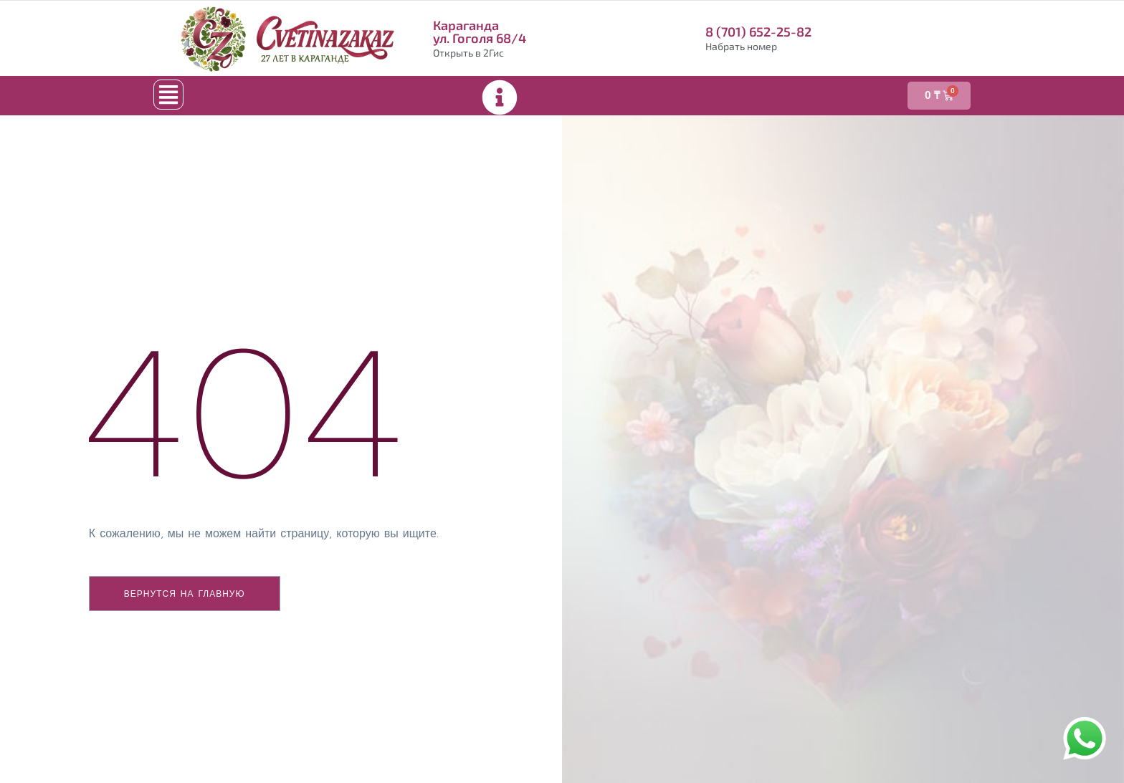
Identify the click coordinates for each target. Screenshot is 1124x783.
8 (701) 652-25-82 (758, 31)
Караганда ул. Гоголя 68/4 (479, 31)
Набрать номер (741, 46)
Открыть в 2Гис (468, 53)
